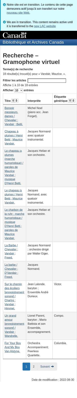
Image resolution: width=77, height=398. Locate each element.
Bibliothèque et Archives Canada (33, 42)
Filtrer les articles (34, 81)
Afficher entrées (18, 90)
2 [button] (35, 366)
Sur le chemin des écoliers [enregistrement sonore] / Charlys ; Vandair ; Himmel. (14, 296)
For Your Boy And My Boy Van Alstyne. (13, 347)
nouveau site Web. (18, 12)
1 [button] (28, 366)
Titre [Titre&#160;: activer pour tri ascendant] (11, 100)
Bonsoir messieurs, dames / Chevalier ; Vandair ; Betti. (14, 116)
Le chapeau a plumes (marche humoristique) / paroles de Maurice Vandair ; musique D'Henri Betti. (14, 167)
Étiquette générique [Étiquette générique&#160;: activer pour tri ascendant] (64, 98)
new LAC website (45, 26)
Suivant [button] (45, 366)
